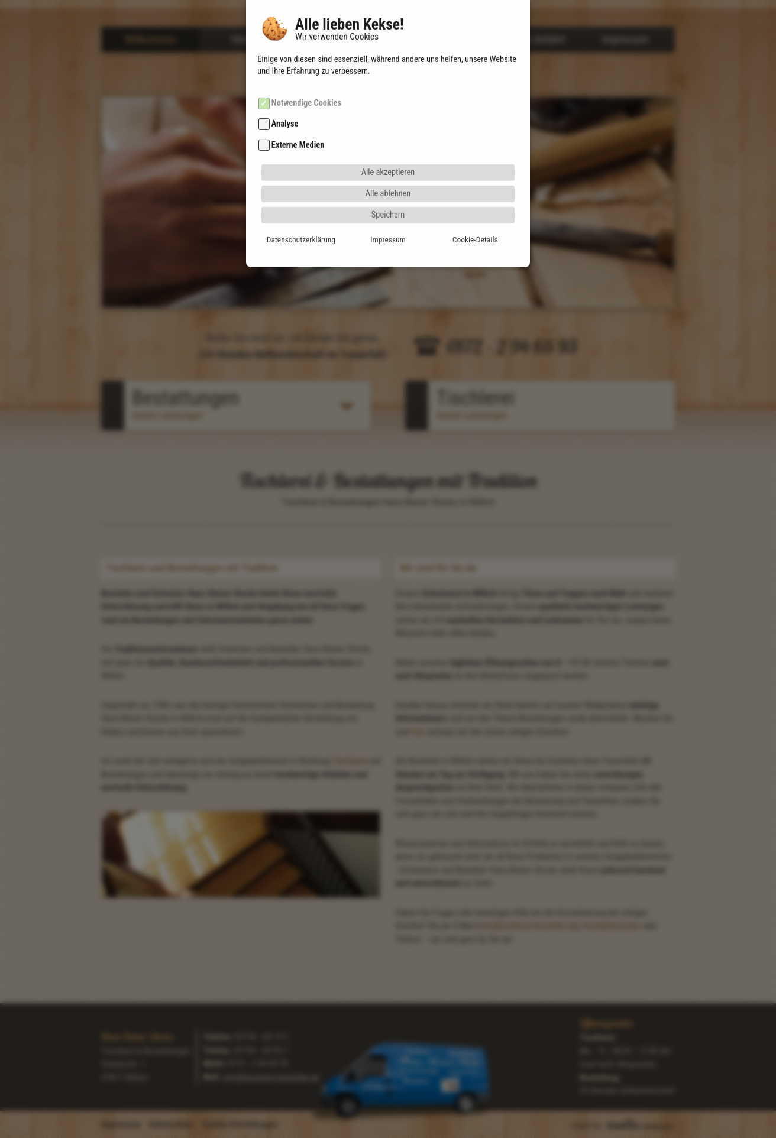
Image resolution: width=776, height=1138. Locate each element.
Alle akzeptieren (388, 148)
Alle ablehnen (388, 169)
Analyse (285, 100)
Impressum (388, 215)
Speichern (388, 191)
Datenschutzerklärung (301, 215)
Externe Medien (297, 121)
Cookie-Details (475, 215)
